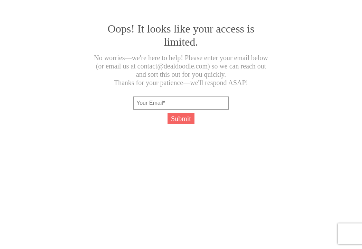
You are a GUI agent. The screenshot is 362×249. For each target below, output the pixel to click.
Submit (181, 118)
